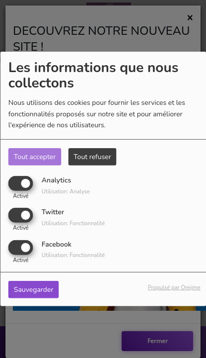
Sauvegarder (34, 289)
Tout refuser (92, 157)
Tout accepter (35, 157)
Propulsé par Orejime (174, 287)
